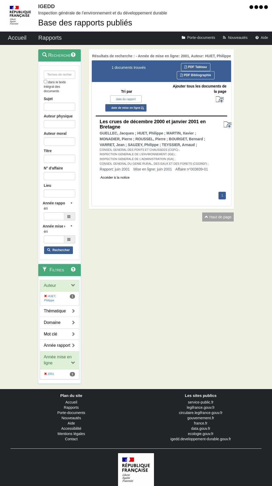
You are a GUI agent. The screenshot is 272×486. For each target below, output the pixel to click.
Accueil (71, 402)
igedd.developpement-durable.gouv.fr (200, 439)
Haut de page (218, 217)
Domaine (52, 322)
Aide (71, 423)
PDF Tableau (195, 67)
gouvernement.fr (200, 418)
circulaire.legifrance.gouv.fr (200, 413)
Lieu (47, 185)
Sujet (48, 99)
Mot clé (50, 334)
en (46, 208)
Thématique (55, 311)
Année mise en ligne (58, 360)
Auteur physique (58, 116)
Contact (71, 439)
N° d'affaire (53, 168)
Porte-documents (71, 413)
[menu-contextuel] (45, 81)
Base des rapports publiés (85, 23)
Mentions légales (71, 434)
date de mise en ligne (125, 107)
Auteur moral (55, 133)
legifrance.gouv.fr (201, 407)
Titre (48, 151)
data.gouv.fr (200, 428)
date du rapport (126, 99)
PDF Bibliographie (195, 75)
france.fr (200, 423)
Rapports (71, 407)
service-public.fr (201, 402)
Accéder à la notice (115, 177)
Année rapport (57, 345)
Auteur (50, 285)
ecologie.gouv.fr (201, 434)
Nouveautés (71, 418)
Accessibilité (71, 428)
